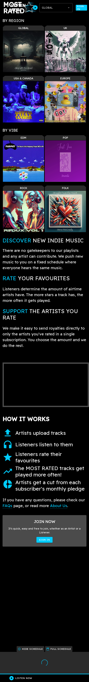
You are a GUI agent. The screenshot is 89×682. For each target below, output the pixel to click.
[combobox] (56, 7)
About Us (58, 505)
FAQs (7, 505)
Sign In (81, 8)
